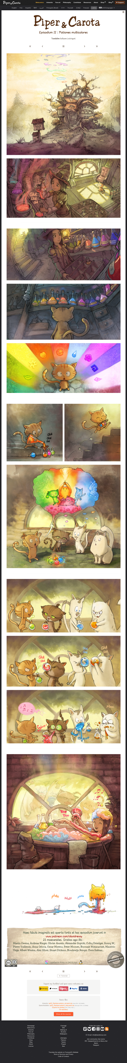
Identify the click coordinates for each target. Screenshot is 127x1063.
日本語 (78, 8)
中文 (21, 8)
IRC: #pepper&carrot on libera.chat (96, 1041)
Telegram (96, 1045)
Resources (87, 2)
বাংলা (63, 8)
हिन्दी (35, 8)
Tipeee (63, 1042)
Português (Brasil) (52, 8)
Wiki (63, 1028)
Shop (103, 2)
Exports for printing (63, 1007)
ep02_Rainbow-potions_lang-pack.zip (69, 1005)
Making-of (63, 1030)
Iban (63, 1046)
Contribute (77, 2)
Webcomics (40, 2)
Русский (70, 8)
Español (28, 8)
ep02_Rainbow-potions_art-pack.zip (67, 1003)
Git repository (63, 1009)
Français (86, 8)
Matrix (96, 1043)
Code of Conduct (63, 1056)
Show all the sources (63, 1014)
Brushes (63, 1032)
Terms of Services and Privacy (63, 1054)
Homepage (30, 1026)
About (96, 2)
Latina (94, 8)
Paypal (63, 1044)
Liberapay (63, 1038)
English (14, 8)
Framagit (63, 1026)
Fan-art (57, 2)
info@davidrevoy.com (99, 1035)
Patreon (63, 1040)
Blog (111, 2)
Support (121, 2)
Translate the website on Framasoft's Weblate (63, 1052)
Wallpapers (63, 1034)
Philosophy (67, 2)
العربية (41, 8)
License (30, 1046)
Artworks (49, 2)
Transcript (64, 976)
